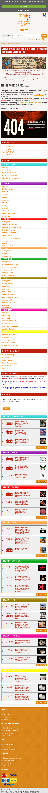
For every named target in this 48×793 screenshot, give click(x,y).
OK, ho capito (24, 6)
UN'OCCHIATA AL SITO (9, 142)
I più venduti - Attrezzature (11, 670)
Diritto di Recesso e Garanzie (12, 758)
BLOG (38, 39)
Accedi (26, 39)
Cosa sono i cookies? (24, 10)
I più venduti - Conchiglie (10, 487)
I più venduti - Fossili (9, 600)
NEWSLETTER (6, 395)
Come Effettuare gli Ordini (11, 728)
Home (3, 43)
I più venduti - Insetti (9, 453)
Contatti (32, 39)
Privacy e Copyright (9, 763)
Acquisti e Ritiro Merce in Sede (12, 736)
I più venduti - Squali (9, 523)
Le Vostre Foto (6, 365)
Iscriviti (6, 409)
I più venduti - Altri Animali (11, 561)
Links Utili (5, 368)
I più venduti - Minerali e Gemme (12, 417)
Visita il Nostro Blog (8, 354)
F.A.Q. (5, 717)
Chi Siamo (6, 714)
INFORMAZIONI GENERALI (10, 374)
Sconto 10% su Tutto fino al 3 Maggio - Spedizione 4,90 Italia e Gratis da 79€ (24, 50)
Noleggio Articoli (8, 733)
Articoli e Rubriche (7, 357)
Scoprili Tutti (41, 447)
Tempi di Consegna (9, 750)
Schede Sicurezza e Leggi (9, 363)
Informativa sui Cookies (10, 766)
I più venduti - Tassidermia (11, 636)
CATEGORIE (5, 160)
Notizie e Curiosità (7, 360)
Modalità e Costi (8, 744)
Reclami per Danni (8, 761)
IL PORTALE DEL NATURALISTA (11, 351)
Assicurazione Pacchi (9, 747)
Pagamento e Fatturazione (11, 731)
